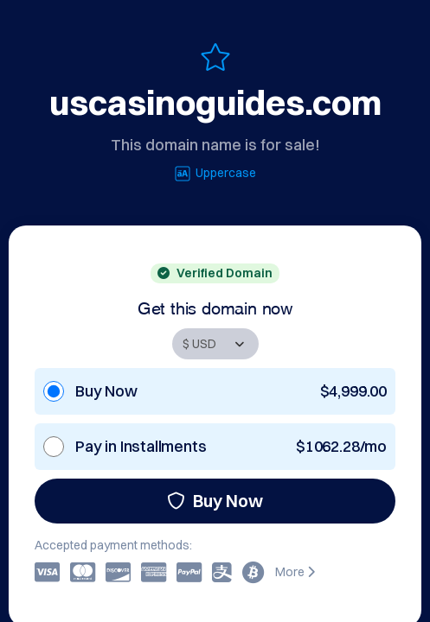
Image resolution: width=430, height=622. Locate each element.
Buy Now (215, 500)
